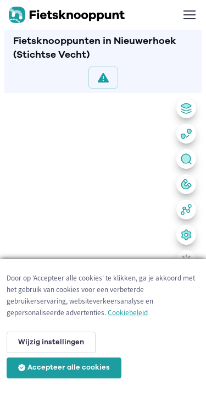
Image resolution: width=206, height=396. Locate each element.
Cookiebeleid (128, 312)
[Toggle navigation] (189, 15)
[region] (103, 242)
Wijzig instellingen (51, 342)
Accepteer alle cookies (64, 367)
